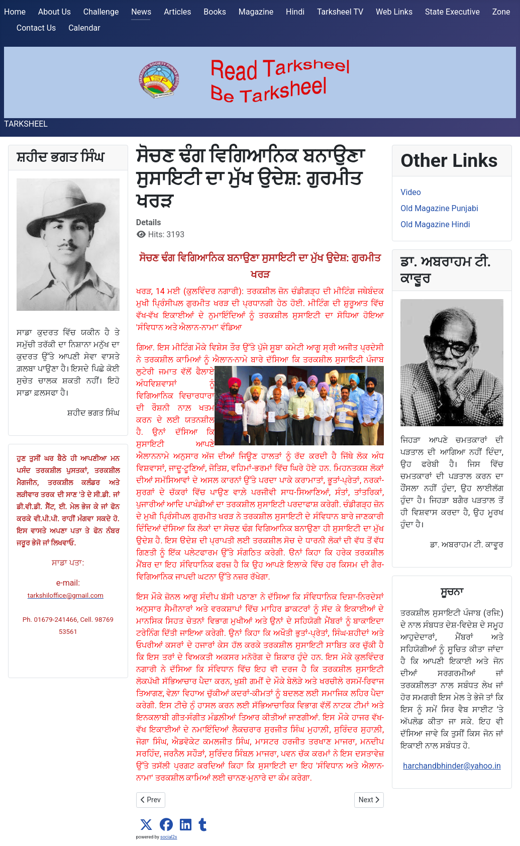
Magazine (256, 12)
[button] (146, 824)
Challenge (101, 12)
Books (214, 12)
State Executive (452, 12)
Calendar (84, 28)
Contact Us (36, 28)
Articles (177, 12)
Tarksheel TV (340, 12)
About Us (54, 12)
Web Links (394, 12)
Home (15, 12)
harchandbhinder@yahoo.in (452, 766)
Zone (501, 12)
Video (410, 192)
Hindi (295, 12)
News (141, 12)
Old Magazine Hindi (435, 224)
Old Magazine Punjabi (439, 208)
